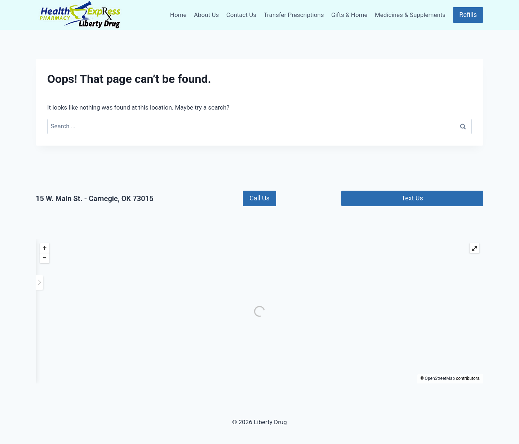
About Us (206, 14)
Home (178, 14)
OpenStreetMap (440, 378)
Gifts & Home (349, 14)
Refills (468, 14)
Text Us (412, 198)
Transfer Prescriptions (293, 14)
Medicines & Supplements (410, 14)
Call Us (259, 198)
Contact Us (241, 14)
